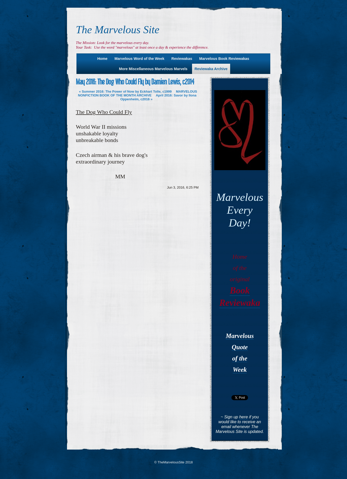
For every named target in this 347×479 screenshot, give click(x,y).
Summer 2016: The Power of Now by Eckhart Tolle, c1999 (125, 91)
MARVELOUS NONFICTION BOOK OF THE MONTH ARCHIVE (137, 93)
